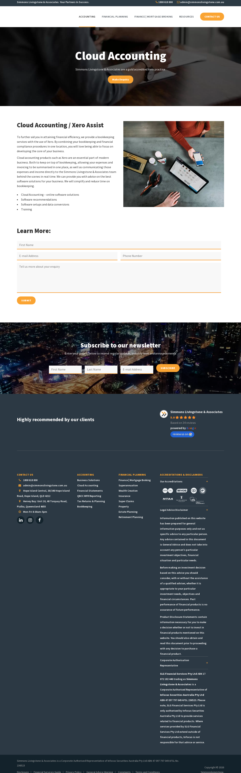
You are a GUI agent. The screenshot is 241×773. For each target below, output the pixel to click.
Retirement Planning (131, 511)
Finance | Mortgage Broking (135, 475)
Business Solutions (88, 475)
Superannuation (128, 480)
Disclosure (23, 766)
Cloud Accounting (87, 480)
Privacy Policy (74, 766)
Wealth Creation (128, 485)
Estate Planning (128, 506)
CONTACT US (212, 16)
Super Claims (126, 496)
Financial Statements (90, 485)
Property (124, 501)
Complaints (124, 766)
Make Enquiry (120, 79)
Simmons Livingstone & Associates (196, 406)
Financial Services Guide (47, 766)
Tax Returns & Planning (91, 496)
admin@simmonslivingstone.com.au (200, 3)
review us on (182, 429)
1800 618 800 (164, 3)
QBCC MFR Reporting (89, 490)
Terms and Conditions (148, 766)
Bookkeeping (84, 501)
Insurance (124, 490)
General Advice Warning (99, 766)
